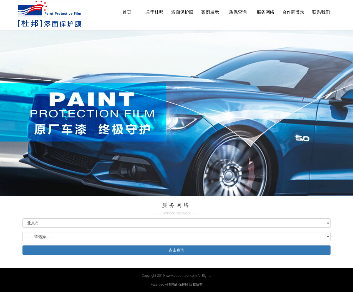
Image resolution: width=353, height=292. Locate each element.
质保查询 (238, 12)
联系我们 (321, 12)
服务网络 (265, 12)
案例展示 (210, 12)
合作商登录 (293, 12)
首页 (126, 12)
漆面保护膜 (182, 12)
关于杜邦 (154, 12)
